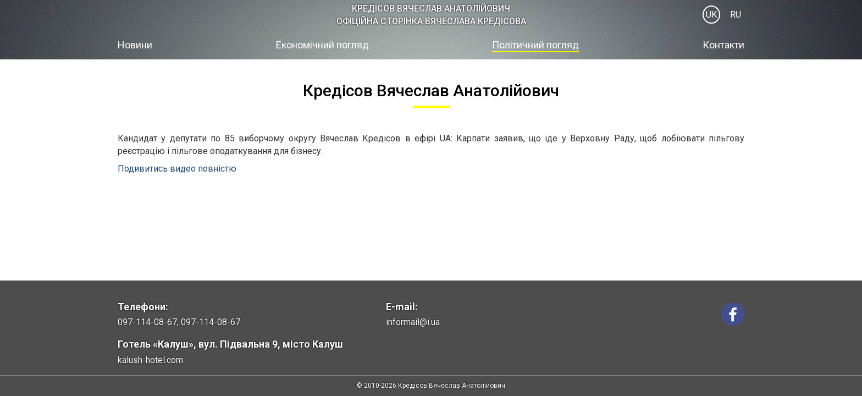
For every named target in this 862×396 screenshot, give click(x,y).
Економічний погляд (322, 45)
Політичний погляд (535, 45)
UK (711, 14)
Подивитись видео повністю (177, 168)
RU (735, 14)
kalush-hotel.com (150, 360)
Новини (135, 45)
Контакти (723, 45)
